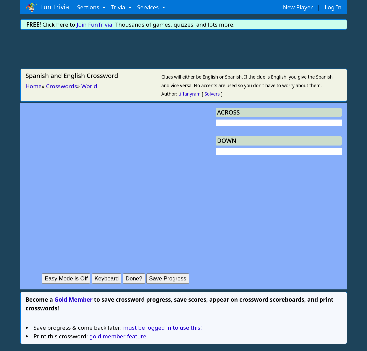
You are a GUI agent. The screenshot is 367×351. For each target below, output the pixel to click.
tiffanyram (189, 94)
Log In (333, 7)
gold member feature (117, 336)
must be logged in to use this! (162, 327)
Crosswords (61, 86)
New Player (298, 7)
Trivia (119, 7)
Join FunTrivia (94, 24)
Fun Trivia (47, 7)
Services (148, 7)
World (89, 86)
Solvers (212, 94)
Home (34, 86)
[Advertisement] (183, 48)
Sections (89, 7)
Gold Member (73, 299)
